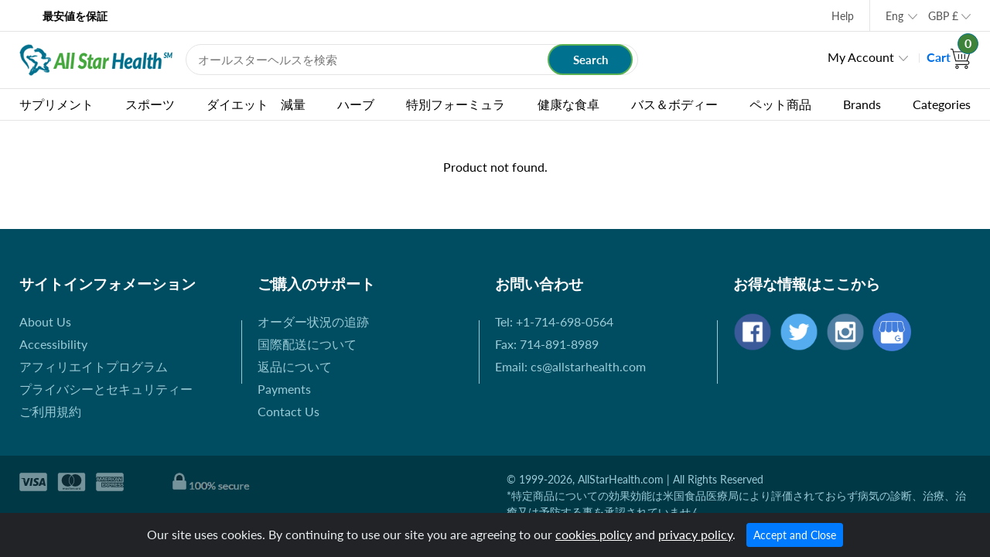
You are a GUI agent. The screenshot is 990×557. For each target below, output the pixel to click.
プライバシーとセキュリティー (106, 388)
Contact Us (288, 411)
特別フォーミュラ (455, 104)
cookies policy (593, 534)
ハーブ (355, 104)
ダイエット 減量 (256, 104)
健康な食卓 (568, 104)
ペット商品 (780, 104)
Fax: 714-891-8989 (547, 344)
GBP (943, 15)
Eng (894, 15)
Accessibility (53, 344)
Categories (942, 104)
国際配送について (307, 344)
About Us (45, 321)
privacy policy (695, 534)
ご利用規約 (50, 411)
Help (842, 15)
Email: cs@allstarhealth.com (570, 366)
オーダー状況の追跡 (313, 321)
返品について (295, 366)
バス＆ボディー (674, 104)
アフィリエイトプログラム (93, 366)
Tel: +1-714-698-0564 (554, 321)
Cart (949, 57)
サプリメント (56, 104)
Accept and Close (794, 535)
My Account (861, 57)
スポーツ (150, 104)
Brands (862, 104)
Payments (284, 388)
